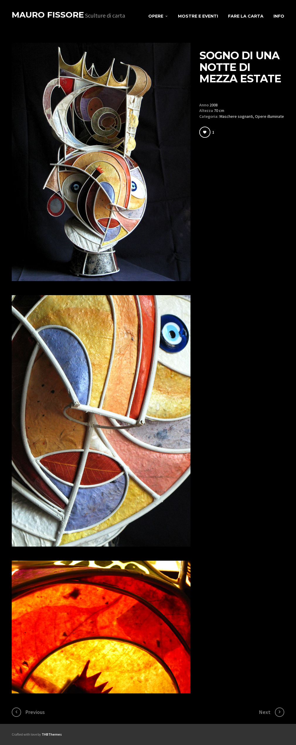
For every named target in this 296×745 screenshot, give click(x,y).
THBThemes (52, 734)
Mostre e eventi (198, 16)
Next (265, 712)
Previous (35, 712)
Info (278, 16)
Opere (155, 16)
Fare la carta (245, 16)
